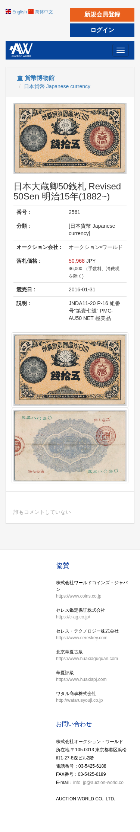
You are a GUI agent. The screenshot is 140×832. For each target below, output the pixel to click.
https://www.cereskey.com (82, 637)
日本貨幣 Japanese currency (57, 86)
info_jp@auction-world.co (98, 782)
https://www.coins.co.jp (78, 596)
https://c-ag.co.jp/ (73, 617)
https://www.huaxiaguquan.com (87, 658)
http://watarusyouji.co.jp (79, 700)
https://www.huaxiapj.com (81, 679)
